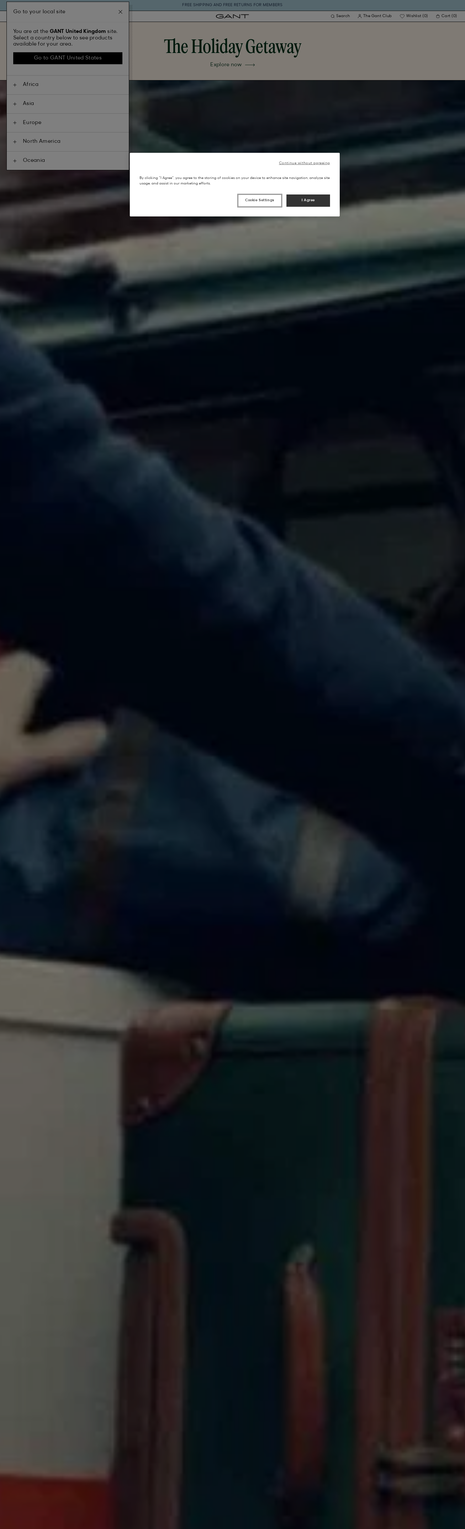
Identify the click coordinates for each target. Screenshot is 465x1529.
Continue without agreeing (304, 163)
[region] (235, 184)
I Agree (308, 200)
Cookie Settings (259, 200)
